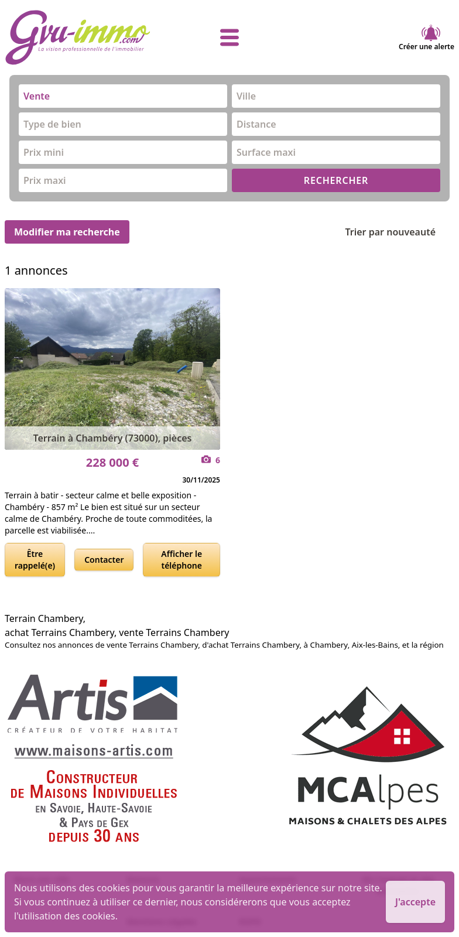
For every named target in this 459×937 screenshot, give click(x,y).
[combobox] (123, 96)
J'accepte (415, 901)
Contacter (104, 559)
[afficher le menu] (229, 37)
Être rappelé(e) (35, 559)
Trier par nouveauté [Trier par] (399, 232)
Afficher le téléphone (181, 559)
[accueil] (80, 37)
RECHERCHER (336, 180)
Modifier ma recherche (67, 231)
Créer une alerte (426, 37)
